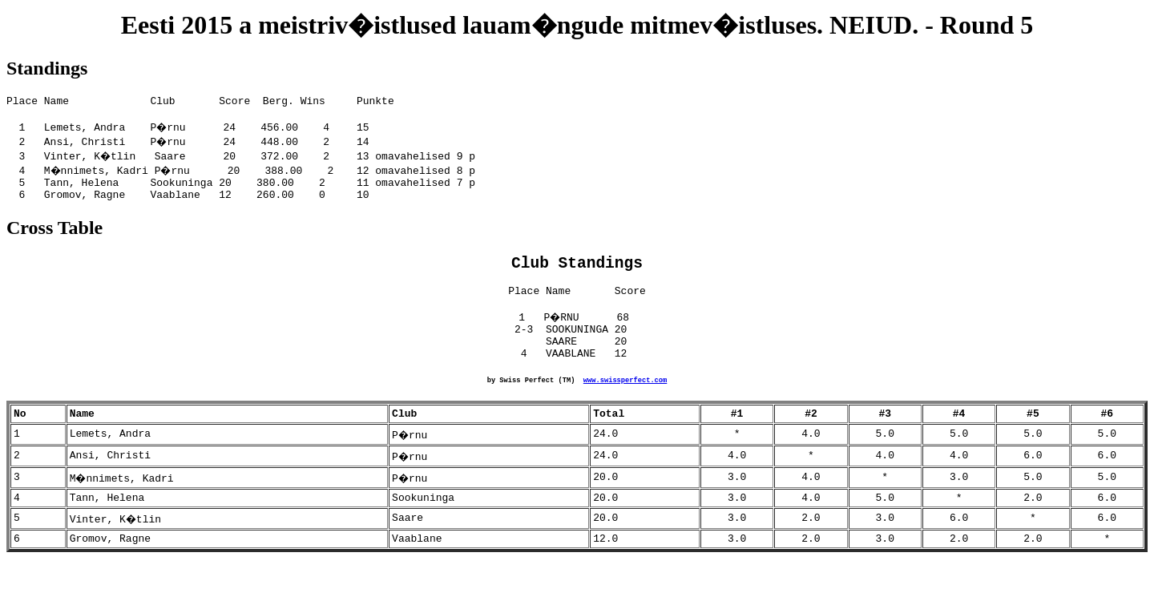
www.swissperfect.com (625, 407)
